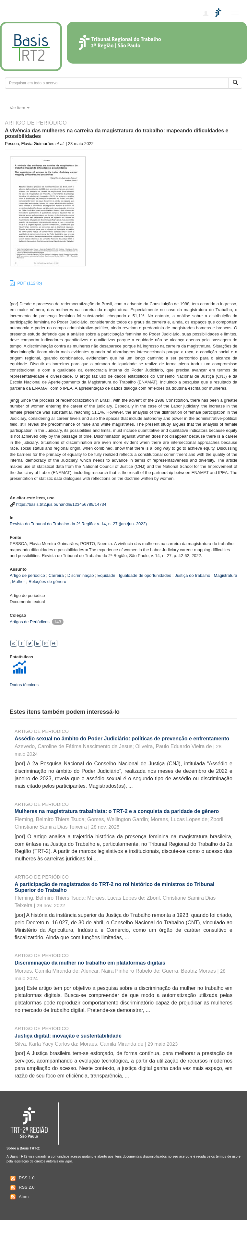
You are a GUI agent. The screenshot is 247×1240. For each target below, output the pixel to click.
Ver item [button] (19, 107)
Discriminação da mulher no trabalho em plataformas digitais (90, 963)
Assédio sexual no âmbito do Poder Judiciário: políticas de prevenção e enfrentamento (122, 738)
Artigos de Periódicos (30, 621)
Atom (19, 1197)
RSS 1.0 (21, 1178)
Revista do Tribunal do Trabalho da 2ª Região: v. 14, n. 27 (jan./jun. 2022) (78, 523)
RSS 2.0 (21, 1188)
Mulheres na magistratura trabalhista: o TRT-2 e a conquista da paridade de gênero (117, 811)
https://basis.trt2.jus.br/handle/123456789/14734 (61, 504)
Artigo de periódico (42, 731)
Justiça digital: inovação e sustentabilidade (68, 1036)
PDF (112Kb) (26, 283)
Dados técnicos (24, 684)
